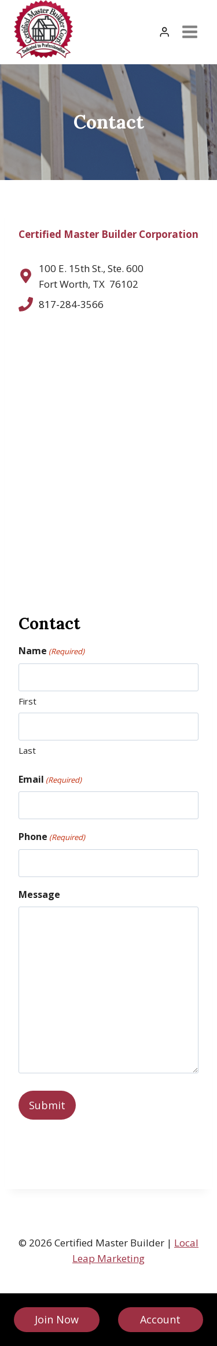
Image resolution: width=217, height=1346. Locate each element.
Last (27, 750)
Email (50, 779)
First (27, 701)
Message (39, 894)
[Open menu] (189, 32)
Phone (52, 836)
